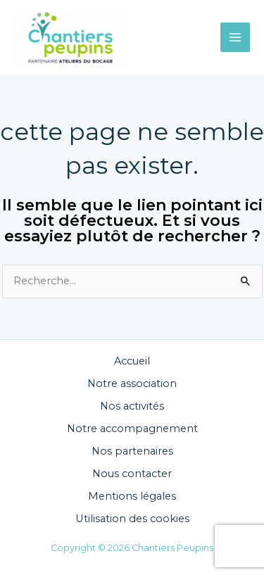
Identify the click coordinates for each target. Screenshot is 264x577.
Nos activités (132, 406)
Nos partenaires (132, 451)
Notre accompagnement (132, 428)
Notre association (132, 383)
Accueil (132, 361)
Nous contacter (132, 473)
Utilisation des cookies (132, 518)
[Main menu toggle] (235, 37)
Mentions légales (132, 496)
